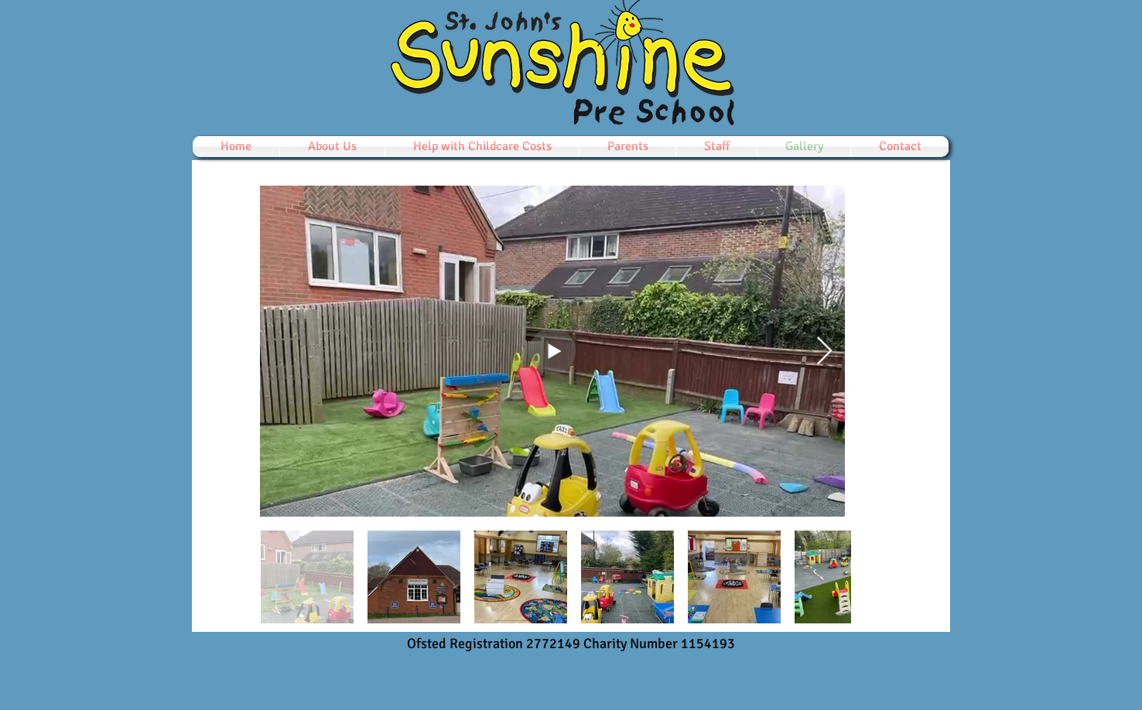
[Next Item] (824, 351)
